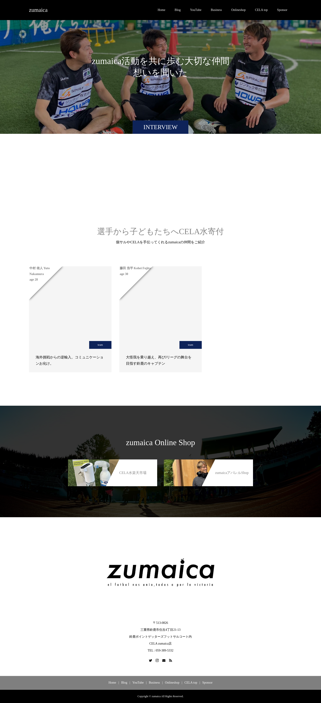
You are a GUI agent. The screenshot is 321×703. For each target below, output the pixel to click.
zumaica (38, 10)
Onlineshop (238, 10)
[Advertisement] (160, 185)
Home (161, 10)
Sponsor (282, 10)
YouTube (196, 10)
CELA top (261, 10)
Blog (178, 10)
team (100, 344)
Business (216, 10)
